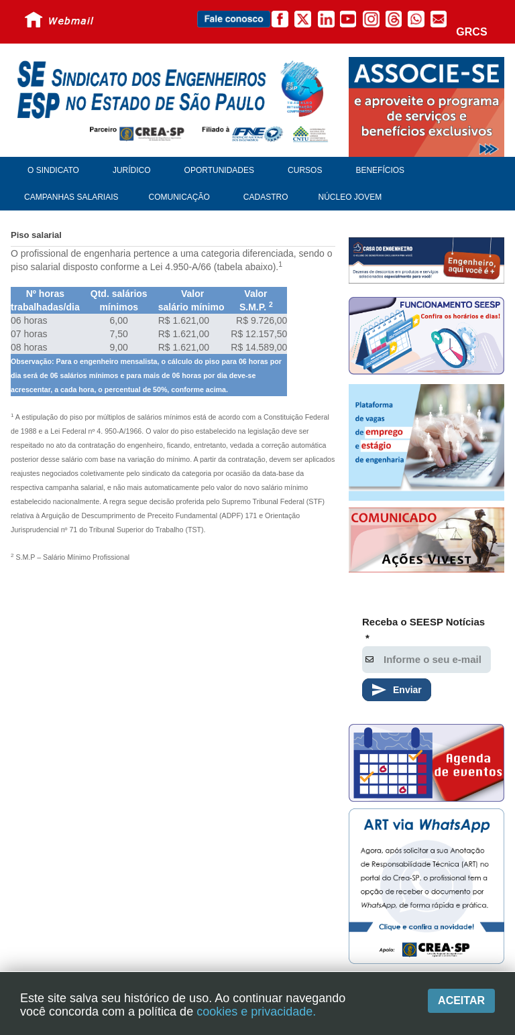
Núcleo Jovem (350, 197)
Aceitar (461, 1000)
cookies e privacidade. (256, 1011)
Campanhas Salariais (71, 197)
